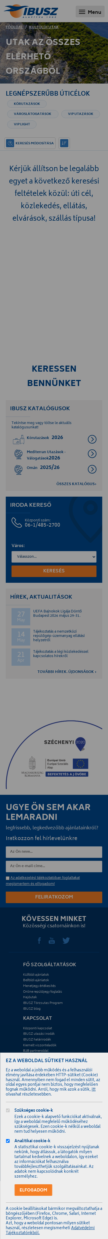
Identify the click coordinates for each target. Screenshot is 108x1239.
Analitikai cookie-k (32, 1141)
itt (94, 1090)
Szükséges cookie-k (33, 1111)
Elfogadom (33, 1190)
